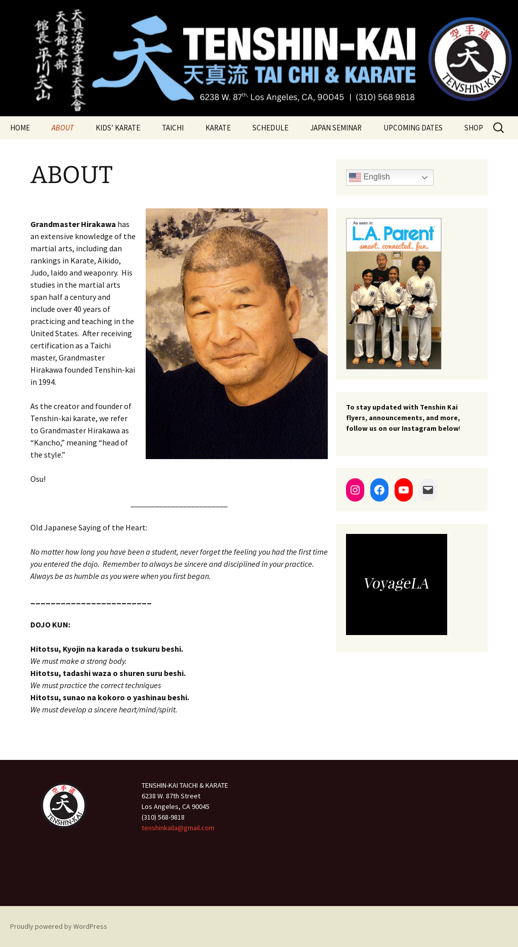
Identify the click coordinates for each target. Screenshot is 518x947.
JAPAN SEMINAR (336, 127)
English (369, 177)
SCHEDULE (270, 127)
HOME (20, 127)
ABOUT (63, 127)
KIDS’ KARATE (118, 127)
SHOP (473, 127)
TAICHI (173, 127)
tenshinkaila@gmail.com (178, 827)
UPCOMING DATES (413, 127)
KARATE (218, 127)
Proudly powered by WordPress (58, 926)
